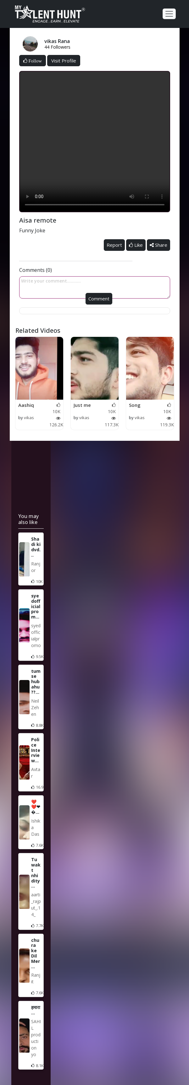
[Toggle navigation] (169, 13)
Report (114, 245)
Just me (82, 405)
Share (158, 245)
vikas (29, 417)
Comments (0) (35, 270)
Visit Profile (63, 60)
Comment (98, 298)
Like (136, 245)
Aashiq (26, 405)
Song (135, 405)
